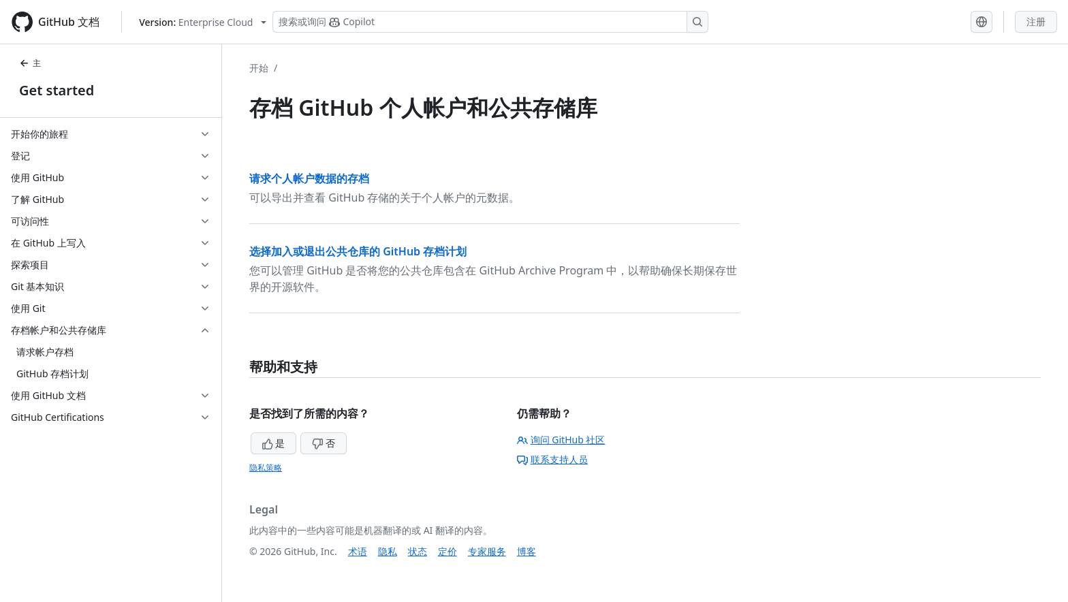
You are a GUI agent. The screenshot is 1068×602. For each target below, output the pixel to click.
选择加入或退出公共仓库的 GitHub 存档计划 (358, 251)
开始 (258, 67)
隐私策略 (265, 467)
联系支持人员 (552, 459)
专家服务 (487, 551)
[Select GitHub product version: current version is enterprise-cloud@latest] (202, 22)
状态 (417, 551)
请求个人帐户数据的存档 (309, 178)
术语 (357, 551)
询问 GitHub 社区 (561, 439)
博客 (526, 551)
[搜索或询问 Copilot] (490, 22)
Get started (56, 90)
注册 (1036, 21)
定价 (447, 551)
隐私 (387, 551)
